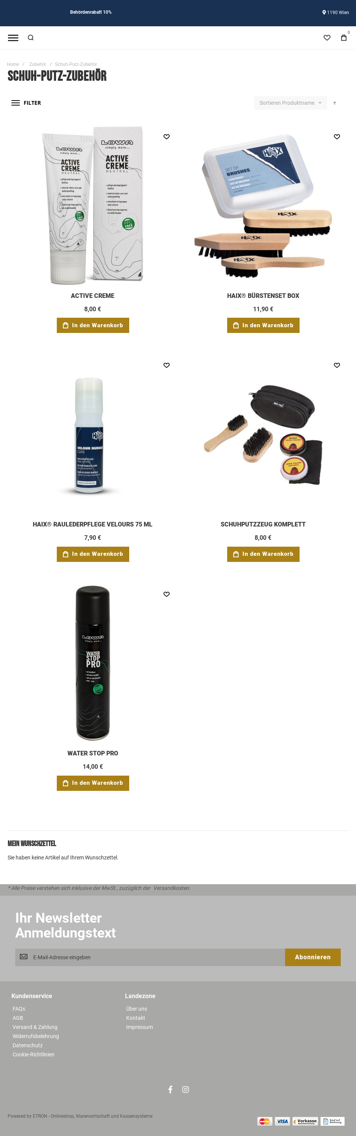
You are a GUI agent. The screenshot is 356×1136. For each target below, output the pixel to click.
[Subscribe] (313, 957)
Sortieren (270, 103)
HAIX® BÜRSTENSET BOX (263, 295)
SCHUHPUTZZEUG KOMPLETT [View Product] (263, 435)
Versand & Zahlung (35, 1027)
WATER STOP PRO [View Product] (93, 664)
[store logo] (178, 38)
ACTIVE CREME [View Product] (93, 206)
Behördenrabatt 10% (91, 12)
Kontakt (135, 1018)
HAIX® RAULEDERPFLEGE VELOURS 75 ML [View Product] (93, 435)
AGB (18, 1018)
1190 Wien (335, 12)
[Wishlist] (327, 37)
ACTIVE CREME (92, 295)
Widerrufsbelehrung (36, 1036)
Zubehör (38, 64)
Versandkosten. (172, 888)
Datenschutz (28, 1045)
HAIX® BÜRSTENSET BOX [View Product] (263, 206)
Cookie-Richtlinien (34, 1054)
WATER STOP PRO (92, 753)
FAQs (19, 1009)
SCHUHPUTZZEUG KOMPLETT (263, 524)
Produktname (299, 103)
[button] (166, 136)
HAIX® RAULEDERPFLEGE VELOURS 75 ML (92, 524)
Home (13, 64)
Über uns (136, 1009)
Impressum (139, 1027)
